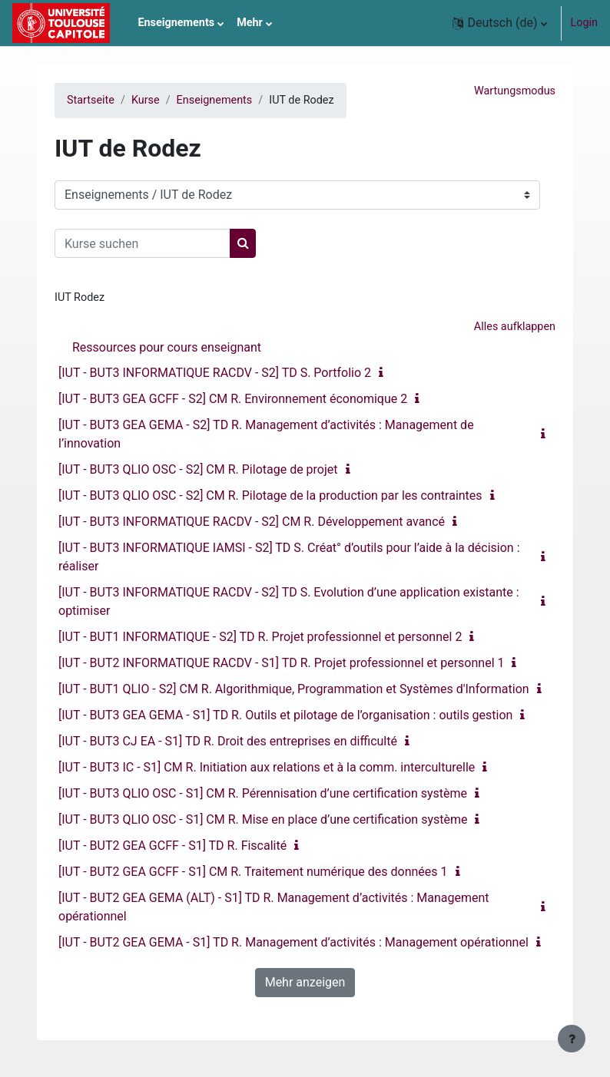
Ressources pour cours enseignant (166, 347)
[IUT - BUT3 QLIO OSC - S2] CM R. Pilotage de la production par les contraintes (270, 495)
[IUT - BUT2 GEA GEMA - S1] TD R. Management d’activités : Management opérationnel (293, 942)
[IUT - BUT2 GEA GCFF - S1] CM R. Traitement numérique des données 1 (253, 871)
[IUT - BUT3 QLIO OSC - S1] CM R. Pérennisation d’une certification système (262, 793)
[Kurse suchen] (142, 243)
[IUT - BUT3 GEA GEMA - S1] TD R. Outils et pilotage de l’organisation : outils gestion (285, 715)
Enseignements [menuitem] (176, 22)
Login (584, 22)
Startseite (90, 100)
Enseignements (215, 100)
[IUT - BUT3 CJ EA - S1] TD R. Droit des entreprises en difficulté (227, 741)
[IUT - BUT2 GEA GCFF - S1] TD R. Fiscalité (172, 845)
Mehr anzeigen (305, 982)
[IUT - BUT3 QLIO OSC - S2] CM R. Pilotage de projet (198, 469)
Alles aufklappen (514, 326)
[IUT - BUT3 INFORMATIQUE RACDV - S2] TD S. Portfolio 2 (214, 372)
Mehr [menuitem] (250, 22)
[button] (499, 23)
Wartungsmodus (514, 90)
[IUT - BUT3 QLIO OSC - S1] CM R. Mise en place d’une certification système (262, 819)
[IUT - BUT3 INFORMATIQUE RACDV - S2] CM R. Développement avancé (251, 521)
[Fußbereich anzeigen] (571, 1038)
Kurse (145, 100)
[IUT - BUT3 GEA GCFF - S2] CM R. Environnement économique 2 (232, 398)
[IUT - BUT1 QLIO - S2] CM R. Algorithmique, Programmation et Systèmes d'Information (293, 689)
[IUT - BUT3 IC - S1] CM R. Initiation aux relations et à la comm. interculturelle (266, 767)
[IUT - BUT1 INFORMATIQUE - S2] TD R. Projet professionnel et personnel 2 (260, 636)
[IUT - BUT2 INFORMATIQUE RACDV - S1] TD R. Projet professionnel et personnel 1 (281, 663)
